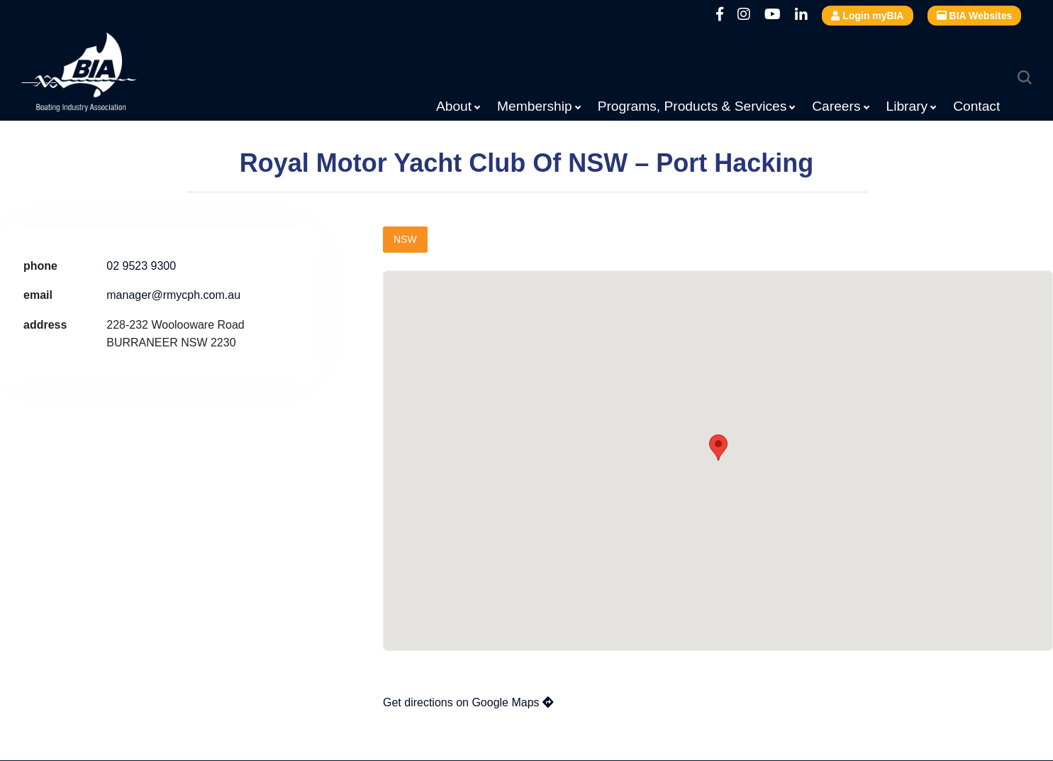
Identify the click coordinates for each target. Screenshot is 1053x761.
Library (907, 106)
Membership (534, 106)
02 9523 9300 (141, 266)
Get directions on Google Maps (468, 702)
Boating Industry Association (113, 74)
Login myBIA (867, 15)
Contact (976, 106)
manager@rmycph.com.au (173, 295)
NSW (405, 239)
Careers (836, 106)
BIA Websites (975, 15)
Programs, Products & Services (692, 106)
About (454, 106)
